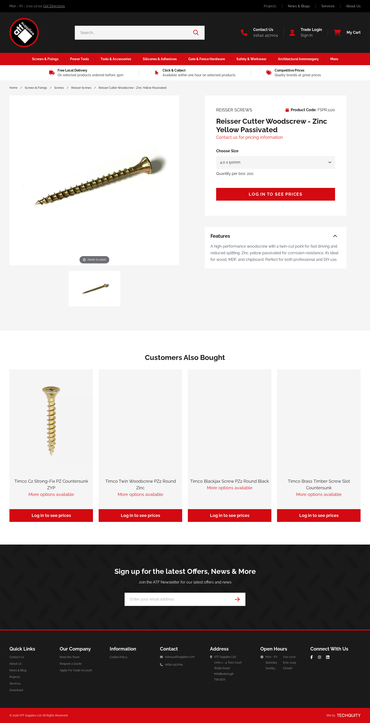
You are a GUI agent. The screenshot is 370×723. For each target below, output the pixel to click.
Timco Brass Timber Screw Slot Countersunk (319, 484)
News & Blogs (299, 6)
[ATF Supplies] (24, 32)
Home (13, 87)
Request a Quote (71, 663)
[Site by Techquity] (349, 715)
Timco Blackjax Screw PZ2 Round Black (229, 481)
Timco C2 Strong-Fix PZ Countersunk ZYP (51, 484)
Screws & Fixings (36, 87)
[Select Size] (275, 162)
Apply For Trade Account (76, 670)
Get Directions (54, 6)
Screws (59, 87)
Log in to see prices (276, 194)
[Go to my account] (303, 32)
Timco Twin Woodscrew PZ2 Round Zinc (140, 484)
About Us (353, 6)
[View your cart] (344, 32)
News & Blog (17, 670)
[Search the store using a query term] (134, 33)
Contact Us (16, 657)
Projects (270, 6)
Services (328, 6)
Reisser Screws (81, 87)
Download (16, 690)
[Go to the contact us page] (259, 32)
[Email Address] (185, 599)
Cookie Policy (118, 657)
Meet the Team (70, 657)
